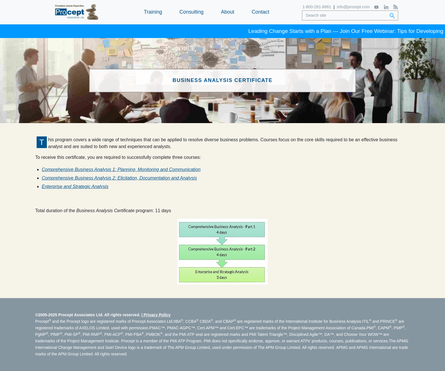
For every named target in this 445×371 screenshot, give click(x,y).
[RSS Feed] (394, 7)
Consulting (191, 12)
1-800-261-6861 (317, 7)
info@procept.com (353, 7)
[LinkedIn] (385, 7)
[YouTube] (376, 7)
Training (153, 12)
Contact (260, 12)
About (227, 12)
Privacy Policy (157, 315)
